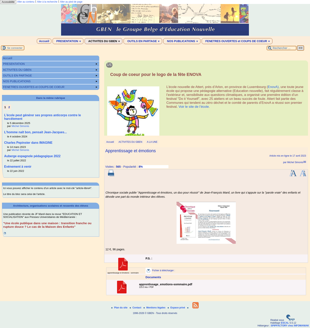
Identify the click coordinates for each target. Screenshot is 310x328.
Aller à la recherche (47, 1)
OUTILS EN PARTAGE (143, 41)
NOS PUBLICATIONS (181, 41)
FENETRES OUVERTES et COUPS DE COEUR (237, 41)
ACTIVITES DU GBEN (103, 41)
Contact (136, 307)
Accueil (44, 41)
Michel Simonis (295, 162)
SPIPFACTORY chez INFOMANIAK (290, 325)
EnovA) (273, 87)
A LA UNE (152, 142)
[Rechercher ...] (281, 48)
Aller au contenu (25, 1)
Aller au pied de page (71, 1)
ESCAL (285, 322)
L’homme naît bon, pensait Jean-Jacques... (35, 132)
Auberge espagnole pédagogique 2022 (32, 156)
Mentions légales (155, 307)
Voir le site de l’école (194, 107)
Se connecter (15, 47)
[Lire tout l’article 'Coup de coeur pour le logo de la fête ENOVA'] (206, 100)
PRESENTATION (68, 41)
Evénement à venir (17, 166)
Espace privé (177, 307)
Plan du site (119, 307)
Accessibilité (8, 2)
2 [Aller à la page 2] (9, 107)
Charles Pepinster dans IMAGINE (28, 142)
